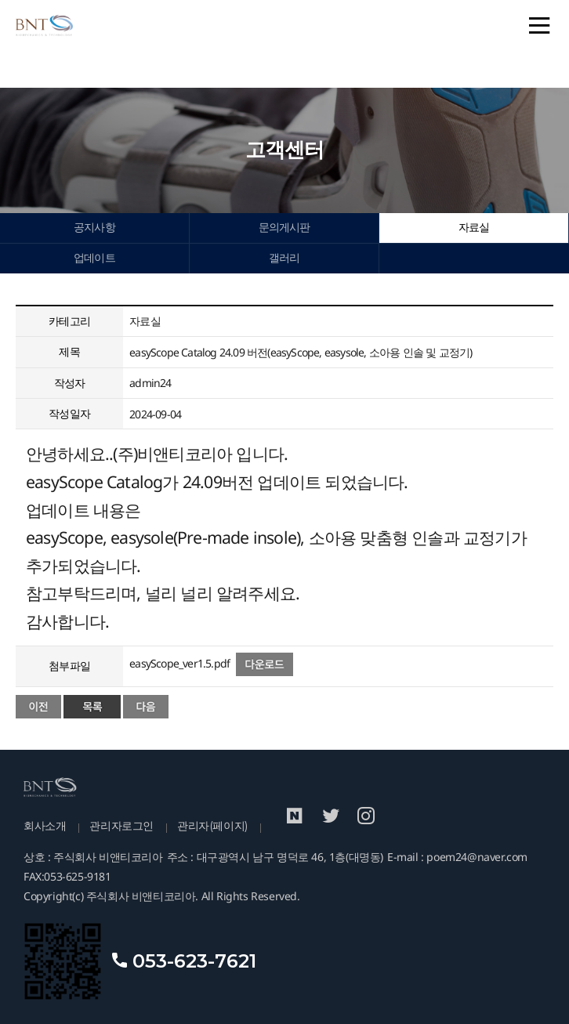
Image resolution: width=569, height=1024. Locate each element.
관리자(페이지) (212, 826)
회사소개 (45, 826)
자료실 (474, 227)
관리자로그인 (121, 826)
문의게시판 (284, 227)
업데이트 (94, 258)
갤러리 (284, 258)
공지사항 (94, 227)
